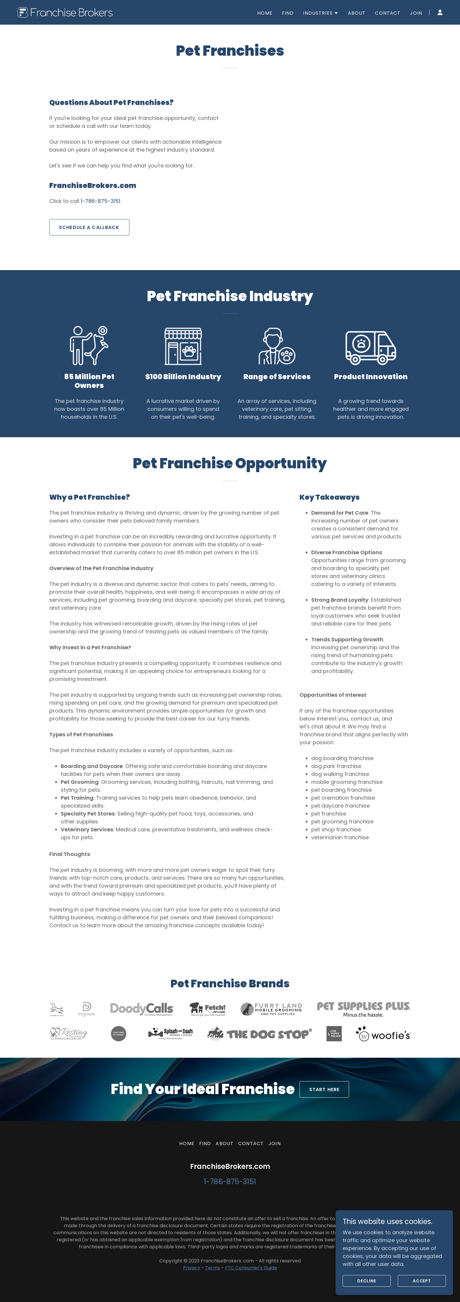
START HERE (324, 1089)
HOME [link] (265, 13)
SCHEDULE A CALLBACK (89, 227)
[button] (320, 13)
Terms (212, 1267)
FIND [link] (288, 13)
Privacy (191, 1267)
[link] (67, 12)
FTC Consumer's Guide (251, 1267)
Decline (366, 1281)
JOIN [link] (416, 13)
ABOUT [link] (357, 13)
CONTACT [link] (387, 13)
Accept (422, 1281)
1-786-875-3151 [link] (100, 201)
